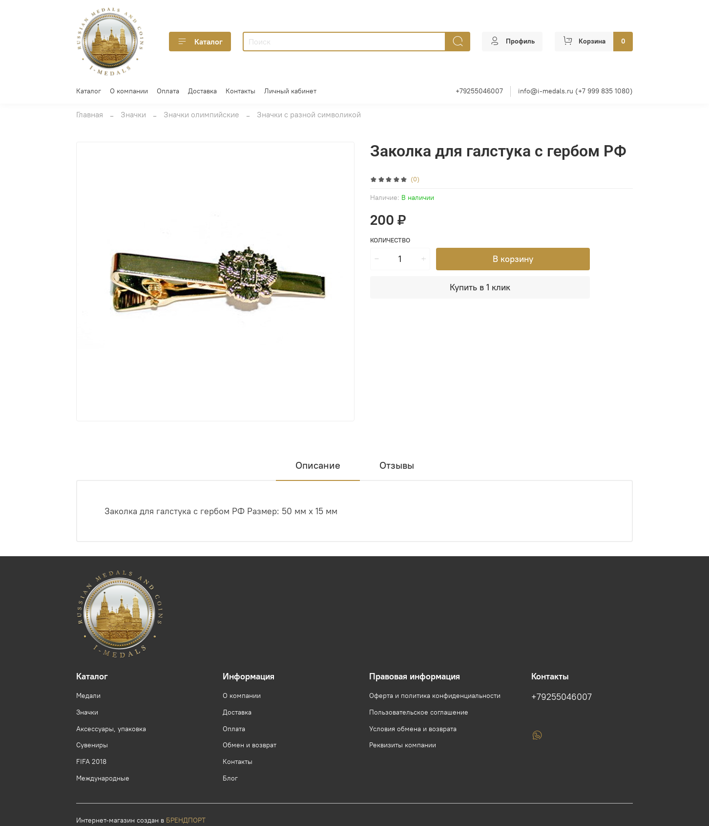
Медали (88, 695)
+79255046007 (479, 91)
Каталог (200, 41)
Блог (230, 778)
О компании (129, 91)
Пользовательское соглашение (418, 712)
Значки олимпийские (201, 114)
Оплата (168, 91)
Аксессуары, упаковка (111, 728)
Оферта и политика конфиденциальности (434, 695)
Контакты (240, 91)
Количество (390, 240)
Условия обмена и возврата (413, 728)
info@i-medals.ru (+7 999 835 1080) (575, 91)
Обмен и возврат (249, 744)
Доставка (202, 91)
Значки (133, 114)
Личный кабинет (290, 91)
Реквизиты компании (402, 744)
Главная (89, 114)
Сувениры (92, 744)
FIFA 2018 (91, 761)
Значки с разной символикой (309, 114)
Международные (102, 778)
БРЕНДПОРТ (186, 820)
